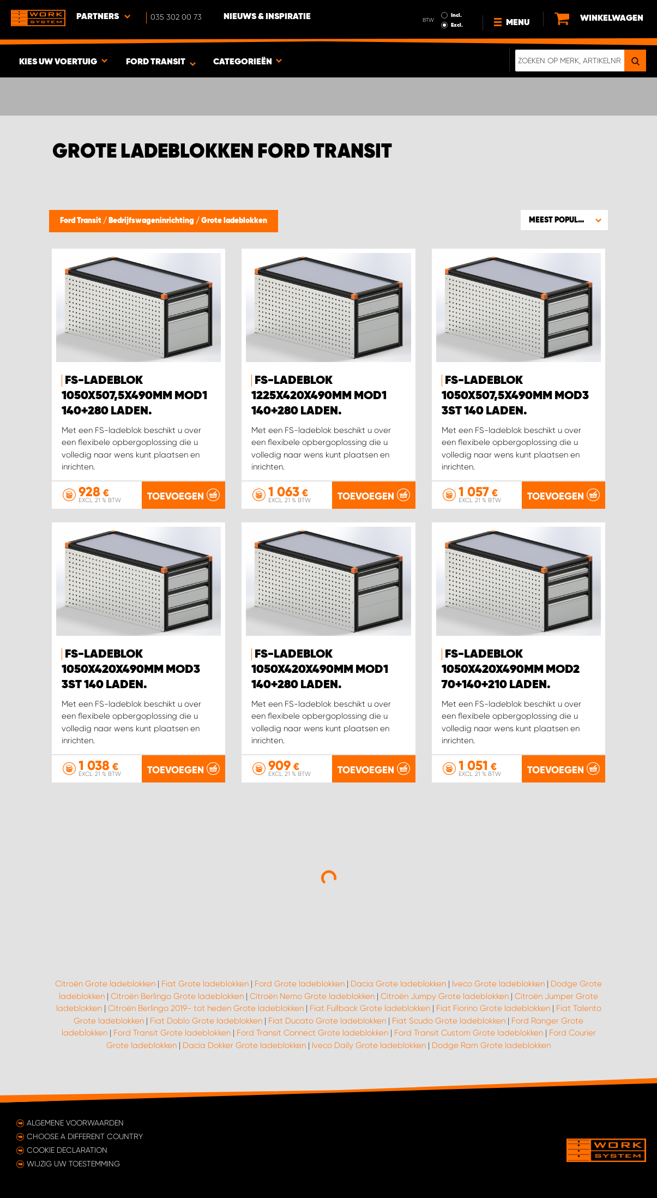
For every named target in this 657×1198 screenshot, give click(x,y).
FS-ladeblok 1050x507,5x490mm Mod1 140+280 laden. (134, 396)
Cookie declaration (67, 1150)
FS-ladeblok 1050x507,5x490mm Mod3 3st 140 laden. (515, 396)
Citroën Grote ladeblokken (105, 984)
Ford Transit (81, 221)
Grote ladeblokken (234, 221)
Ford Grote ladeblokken (300, 984)
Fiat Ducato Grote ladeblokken (327, 1021)
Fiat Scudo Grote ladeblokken (448, 1021)
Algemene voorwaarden (75, 1122)
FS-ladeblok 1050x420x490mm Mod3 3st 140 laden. (131, 669)
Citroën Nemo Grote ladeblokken (312, 996)
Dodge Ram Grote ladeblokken (491, 1045)
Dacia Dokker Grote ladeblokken (244, 1045)
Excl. (457, 25)
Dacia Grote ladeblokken (398, 984)
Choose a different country (85, 1136)
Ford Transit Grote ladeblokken (172, 1033)
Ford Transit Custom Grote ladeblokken (468, 1033)
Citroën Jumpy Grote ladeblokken (445, 996)
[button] (564, 220)
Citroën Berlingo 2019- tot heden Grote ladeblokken (206, 1008)
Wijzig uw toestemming (73, 1163)
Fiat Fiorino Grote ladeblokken (493, 1008)
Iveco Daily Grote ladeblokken (369, 1045)
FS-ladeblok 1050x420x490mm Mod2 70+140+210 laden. (511, 669)
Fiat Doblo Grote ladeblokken (206, 1021)
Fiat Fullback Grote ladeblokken (370, 1008)
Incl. (456, 15)
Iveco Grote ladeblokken (498, 984)
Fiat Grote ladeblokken (205, 984)
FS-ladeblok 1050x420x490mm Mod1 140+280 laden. (319, 669)
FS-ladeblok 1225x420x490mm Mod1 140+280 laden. (319, 396)
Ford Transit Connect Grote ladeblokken (312, 1033)
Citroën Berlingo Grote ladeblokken (177, 996)
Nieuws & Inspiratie (267, 17)
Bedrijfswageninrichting (152, 221)
